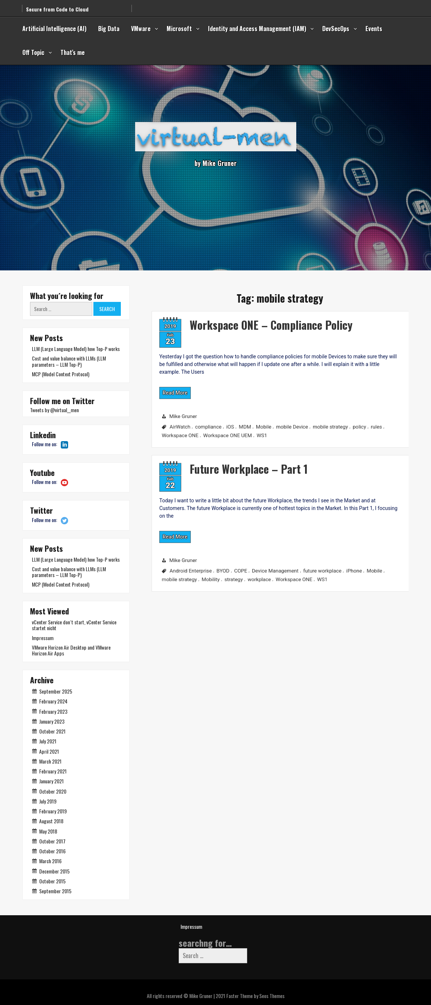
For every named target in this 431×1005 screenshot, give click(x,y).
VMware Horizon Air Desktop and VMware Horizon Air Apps (71, 650)
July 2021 (47, 741)
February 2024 (53, 701)
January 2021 (51, 781)
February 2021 (53, 771)
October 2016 (52, 851)
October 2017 (52, 841)
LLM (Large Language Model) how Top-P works (76, 348)
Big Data (108, 28)
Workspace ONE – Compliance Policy (240, 315)
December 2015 (54, 871)
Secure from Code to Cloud (57, 6)
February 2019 (53, 811)
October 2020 (52, 791)
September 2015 (55, 891)
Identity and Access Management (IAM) (257, 28)
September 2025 (55, 691)
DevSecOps (335, 28)
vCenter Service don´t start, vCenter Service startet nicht (74, 625)
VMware (141, 28)
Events (373, 28)
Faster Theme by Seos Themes (255, 996)
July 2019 (47, 801)
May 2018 (48, 831)
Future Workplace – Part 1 (214, 459)
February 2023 (53, 711)
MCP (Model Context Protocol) (60, 374)
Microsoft (179, 28)
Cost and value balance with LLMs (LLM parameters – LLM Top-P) (69, 361)
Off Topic (33, 52)
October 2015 (52, 881)
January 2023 (51, 721)
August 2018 (51, 821)
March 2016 (50, 861)
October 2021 (52, 731)
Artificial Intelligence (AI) (54, 28)
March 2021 (50, 761)
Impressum (42, 638)
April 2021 (49, 751)
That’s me (72, 52)
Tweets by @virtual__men (54, 410)
